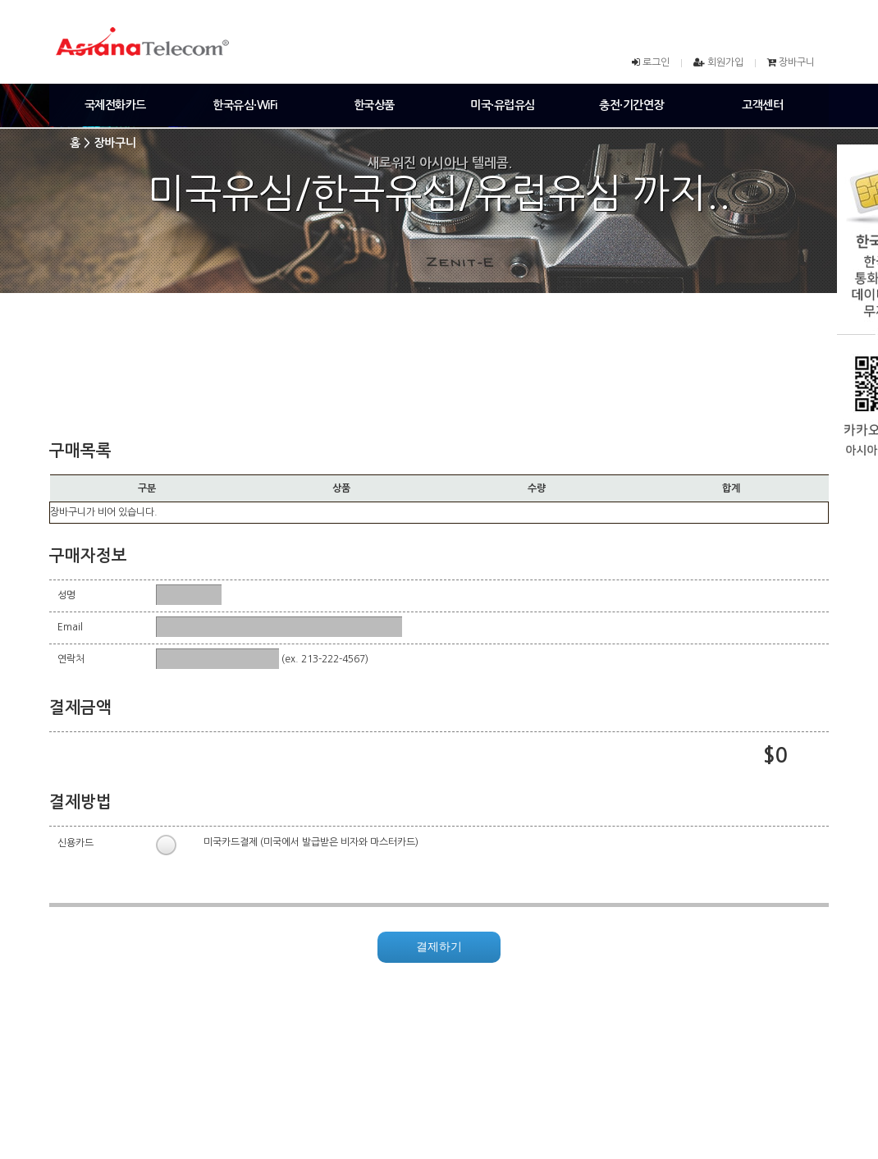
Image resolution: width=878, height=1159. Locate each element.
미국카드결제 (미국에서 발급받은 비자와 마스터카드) (310, 842)
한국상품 (374, 105)
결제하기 (439, 946)
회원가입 (725, 62)
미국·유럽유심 (502, 105)
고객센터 (762, 105)
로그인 (656, 62)
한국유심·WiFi (245, 105)
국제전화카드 (115, 105)
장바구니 (797, 62)
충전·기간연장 (631, 105)
